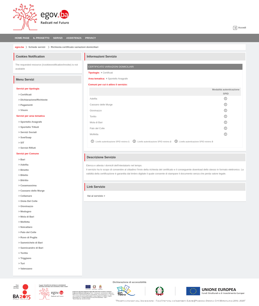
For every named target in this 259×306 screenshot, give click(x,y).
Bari (21, 159)
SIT (21, 142)
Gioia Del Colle (27, 201)
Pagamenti (25, 105)
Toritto (23, 253)
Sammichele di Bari (30, 242)
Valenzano (25, 268)
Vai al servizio (96, 195)
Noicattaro (25, 227)
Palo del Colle (27, 232)
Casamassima (27, 185)
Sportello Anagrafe (30, 121)
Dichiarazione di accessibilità (129, 282)
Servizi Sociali (27, 132)
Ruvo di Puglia (27, 237)
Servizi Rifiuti (27, 147)
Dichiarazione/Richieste (33, 99)
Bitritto (23, 180)
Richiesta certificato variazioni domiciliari (74, 47)
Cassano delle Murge (31, 190)
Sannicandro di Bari (30, 247)
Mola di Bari (26, 216)
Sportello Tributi (28, 127)
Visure (23, 110)
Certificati (25, 94)
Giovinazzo (25, 206)
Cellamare (25, 195)
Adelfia (23, 164)
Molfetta (24, 221)
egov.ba (19, 47)
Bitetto (23, 175)
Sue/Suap (24, 137)
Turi (21, 263)
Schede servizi (36, 47)
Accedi (242, 27)
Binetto (23, 169)
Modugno (24, 211)
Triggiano (24, 258)
